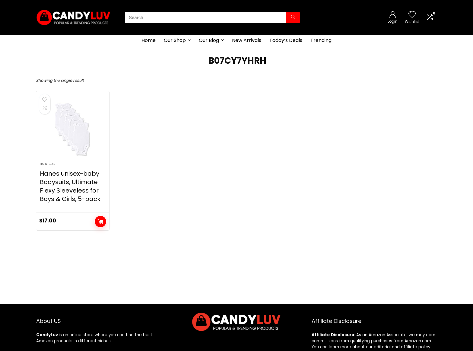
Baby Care (48, 163)
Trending (321, 40)
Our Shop (175, 40)
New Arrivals (246, 40)
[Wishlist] (412, 15)
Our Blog (209, 40)
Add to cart (100, 221)
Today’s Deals (285, 40)
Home (148, 40)
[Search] (293, 17)
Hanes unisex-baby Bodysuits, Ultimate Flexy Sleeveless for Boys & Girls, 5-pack (70, 186)
